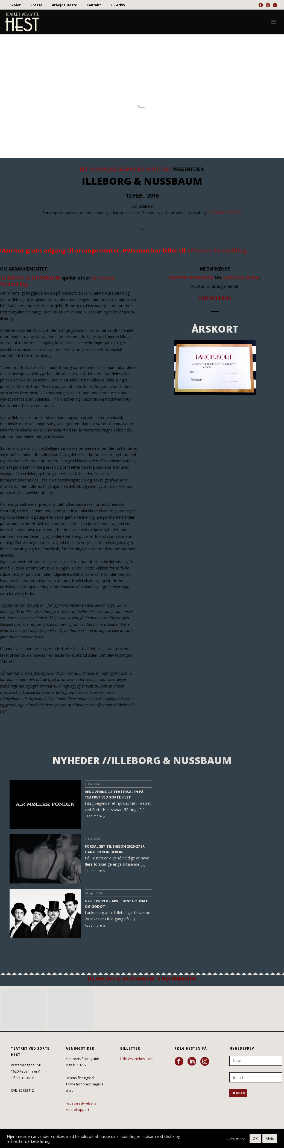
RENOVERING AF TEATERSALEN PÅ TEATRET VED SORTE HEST (114, 794)
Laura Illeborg (240, 277)
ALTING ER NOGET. (224, 212)
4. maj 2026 (92, 784)
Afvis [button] (270, 1138)
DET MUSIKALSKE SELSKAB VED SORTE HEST (126, 169)
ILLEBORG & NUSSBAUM (30, 277)
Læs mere (236, 1138)
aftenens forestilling (217, 250)
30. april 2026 (94, 893)
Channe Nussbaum (191, 277)
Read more (95, 816)
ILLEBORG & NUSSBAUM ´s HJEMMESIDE (142, 978)
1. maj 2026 (92, 839)
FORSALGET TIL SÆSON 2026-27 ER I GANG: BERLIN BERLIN (116, 849)
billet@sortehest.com (136, 1058)
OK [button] (255, 1138)
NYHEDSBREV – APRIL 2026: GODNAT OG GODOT (116, 904)
